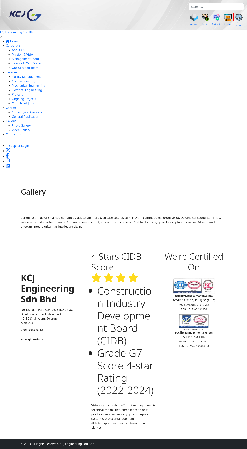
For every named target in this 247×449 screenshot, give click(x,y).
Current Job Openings (27, 112)
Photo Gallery (21, 125)
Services (11, 72)
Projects (17, 94)
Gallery (11, 121)
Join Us (205, 24)
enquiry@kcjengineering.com (41, 335)
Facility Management (26, 77)
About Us (18, 50)
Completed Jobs (23, 103)
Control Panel (239, 24)
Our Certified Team (25, 68)
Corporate (13, 45)
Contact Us (216, 24)
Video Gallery (21, 130)
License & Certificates (27, 63)
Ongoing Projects (24, 99)
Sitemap (227, 24)
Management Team (25, 59)
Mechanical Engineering (28, 85)
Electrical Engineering (27, 90)
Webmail (194, 24)
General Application (25, 117)
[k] (216, 6)
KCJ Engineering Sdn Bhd (17, 32)
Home (12, 41)
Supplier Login (19, 146)
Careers (11, 108)
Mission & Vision (23, 54)
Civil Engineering (23, 81)
